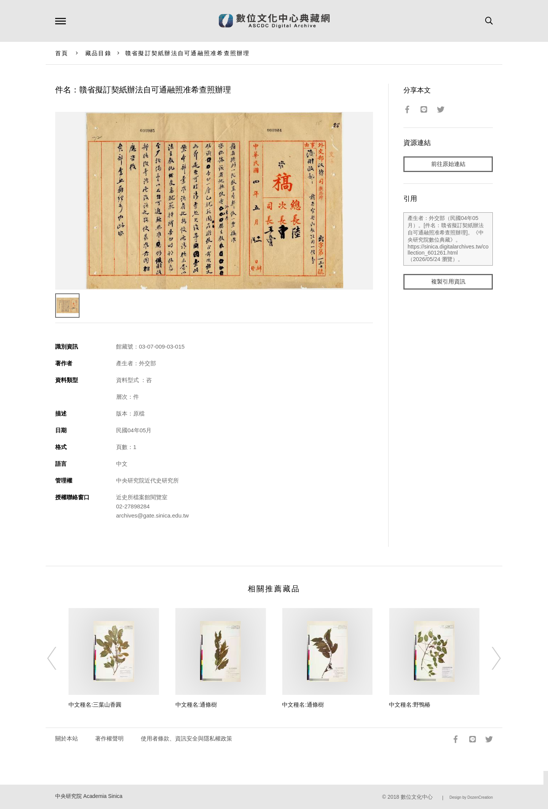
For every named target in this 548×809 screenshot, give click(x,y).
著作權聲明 (109, 738)
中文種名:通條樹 (196, 704)
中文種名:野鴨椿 (409, 704)
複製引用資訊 (448, 282)
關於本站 (66, 738)
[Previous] (59, 658)
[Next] (489, 658)
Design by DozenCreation (471, 797)
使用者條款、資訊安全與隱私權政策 (186, 738)
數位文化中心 (417, 797)
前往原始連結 (448, 164)
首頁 (61, 53)
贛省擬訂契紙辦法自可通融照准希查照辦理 (187, 53)
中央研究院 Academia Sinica (89, 796)
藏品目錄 (98, 53)
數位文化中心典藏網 (274, 21)
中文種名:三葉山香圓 (94, 704)
